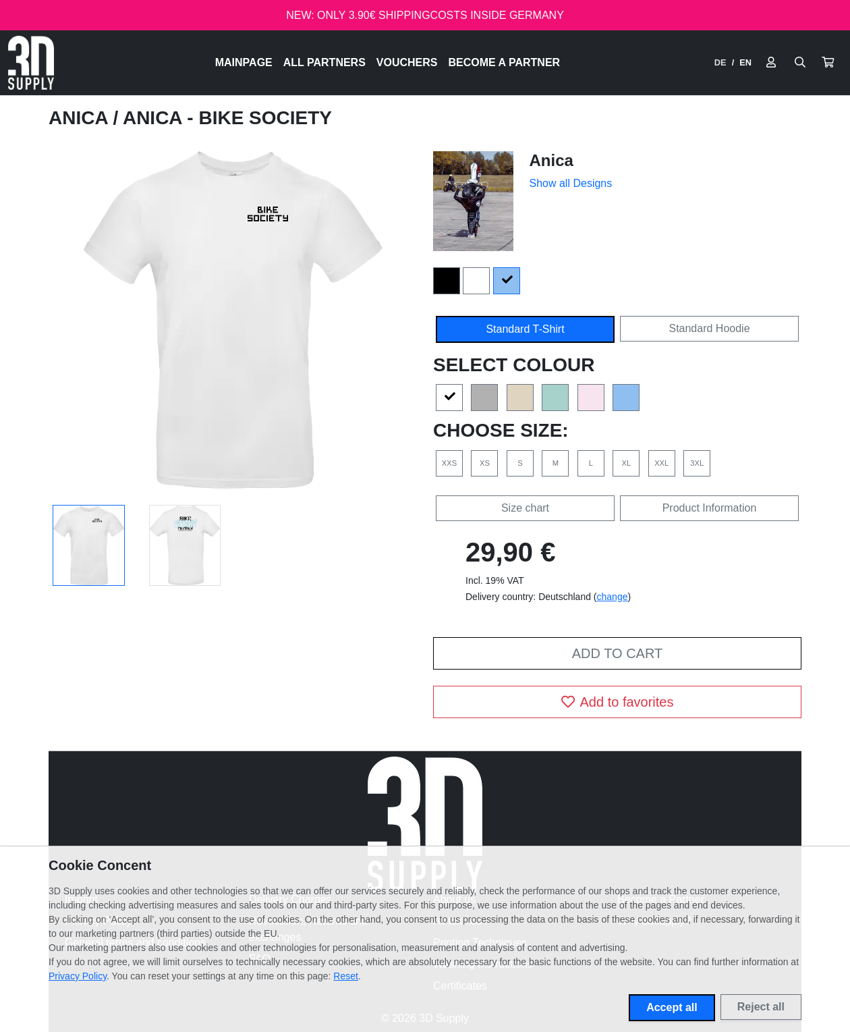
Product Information (709, 508)
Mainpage (244, 62)
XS (485, 463)
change (612, 596)
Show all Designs (571, 183)
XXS (449, 463)
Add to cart (617, 653)
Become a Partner (505, 62)
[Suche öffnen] (800, 63)
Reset (345, 976)
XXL (661, 463)
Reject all (761, 1006)
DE (720, 62)
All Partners (324, 62)
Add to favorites (617, 702)
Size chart (525, 508)
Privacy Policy (78, 976)
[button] (828, 63)
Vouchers (407, 62)
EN (745, 62)
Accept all (672, 1007)
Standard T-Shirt (525, 329)
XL (626, 463)
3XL (697, 463)
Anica (81, 117)
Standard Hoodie (709, 328)
